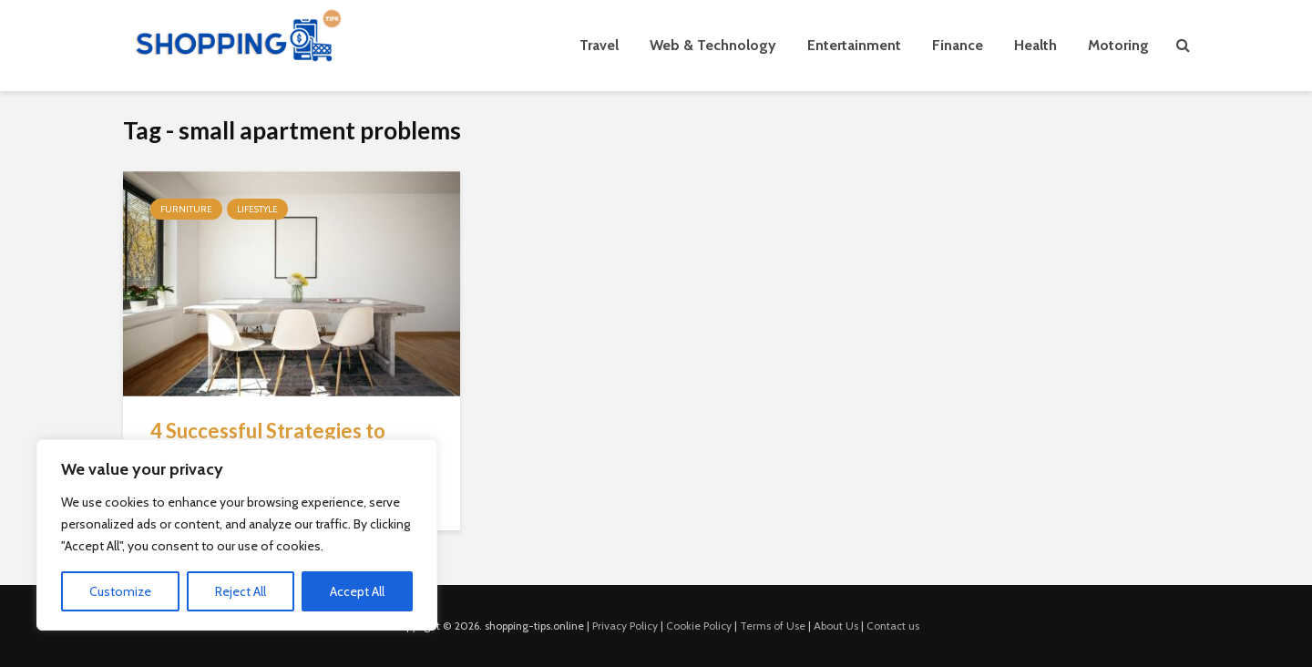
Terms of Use (772, 625)
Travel (599, 45)
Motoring (1118, 45)
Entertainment (854, 45)
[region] (236, 535)
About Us (836, 625)
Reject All (240, 591)
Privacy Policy (625, 625)
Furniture (186, 209)
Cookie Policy (699, 625)
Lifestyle (257, 209)
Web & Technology (713, 45)
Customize (120, 591)
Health (1035, 45)
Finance (957, 45)
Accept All (357, 591)
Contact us (892, 625)
